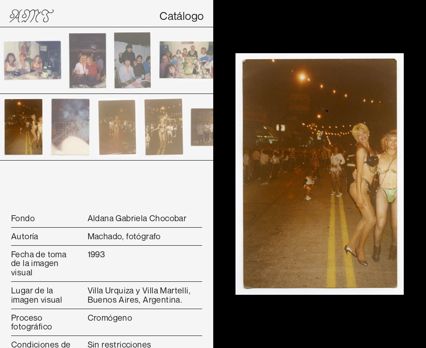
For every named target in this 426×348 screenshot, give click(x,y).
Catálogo (181, 15)
